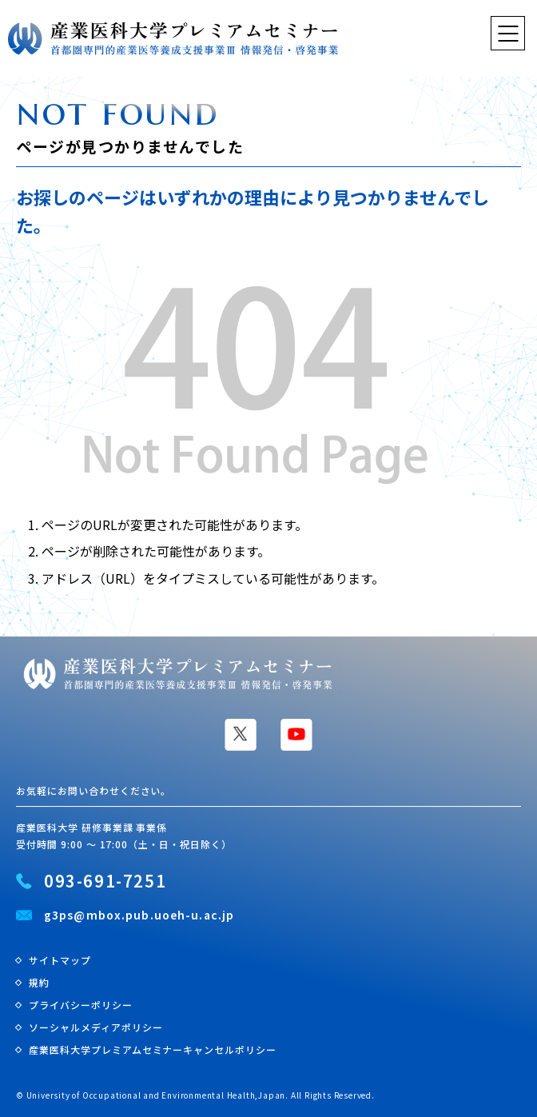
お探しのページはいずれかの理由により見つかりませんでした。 (252, 210)
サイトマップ (60, 960)
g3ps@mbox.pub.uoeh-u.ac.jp (139, 915)
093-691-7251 (105, 881)
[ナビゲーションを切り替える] (508, 33)
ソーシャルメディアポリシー (95, 1027)
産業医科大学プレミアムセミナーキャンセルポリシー (152, 1049)
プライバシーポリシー (81, 1004)
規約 (39, 982)
